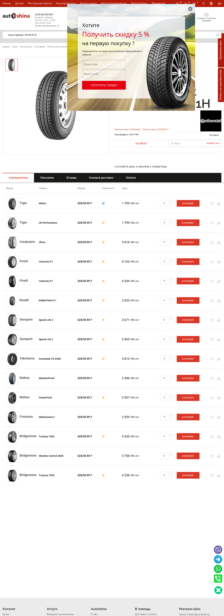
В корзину (188, 203)
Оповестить (213, 143)
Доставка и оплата (146, 614)
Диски (19, 3)
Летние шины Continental (128, 129)
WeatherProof (46, 378)
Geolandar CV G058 (50, 358)
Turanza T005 (46, 436)
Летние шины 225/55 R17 (156, 129)
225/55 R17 (85, 203)
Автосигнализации (114, 3)
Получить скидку (103, 85)
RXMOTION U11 (47, 300)
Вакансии (158, 3)
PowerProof (45, 397)
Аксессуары (88, 3)
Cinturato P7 (46, 261)
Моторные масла (40, 3)
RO (219, 3)
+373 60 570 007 (50, 20)
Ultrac (42, 242)
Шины (7, 3)
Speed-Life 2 (46, 339)
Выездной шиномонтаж (60, 614)
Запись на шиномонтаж (220, 85)
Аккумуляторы (65, 3)
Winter (42, 203)
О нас (94, 614)
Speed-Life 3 (46, 319)
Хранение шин (220, 50)
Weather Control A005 (51, 455)
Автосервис (139, 3)
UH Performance (48, 222)
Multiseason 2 (47, 417)
